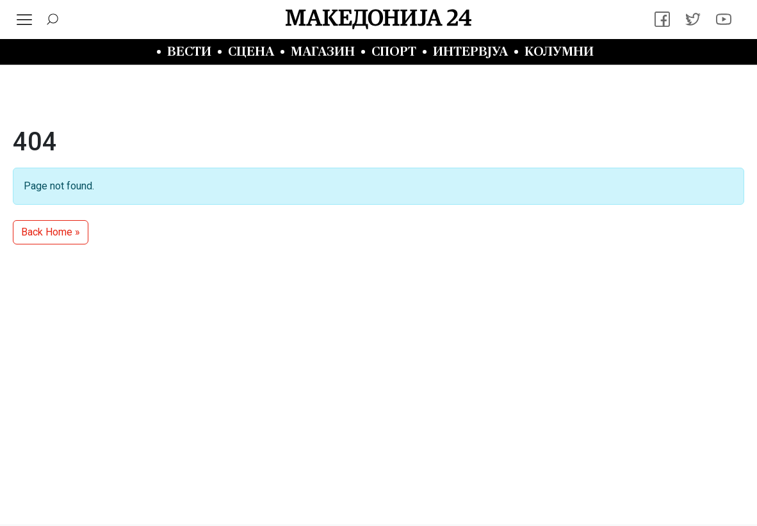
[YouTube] (723, 19)
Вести (189, 51)
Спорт (393, 51)
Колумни (559, 51)
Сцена (251, 51)
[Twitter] (693, 19)
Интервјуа (470, 51)
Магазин (323, 51)
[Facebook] (662, 19)
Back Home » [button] (50, 232)
